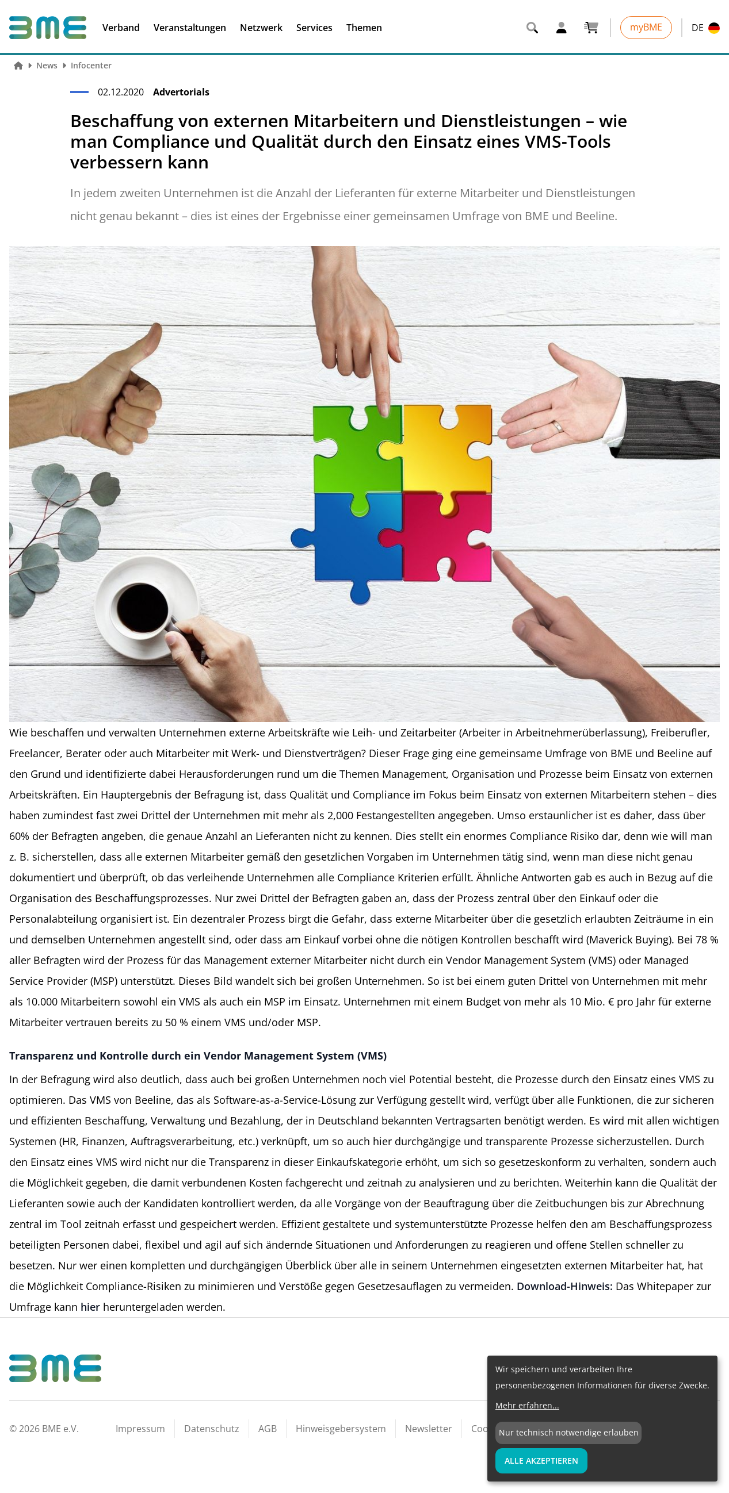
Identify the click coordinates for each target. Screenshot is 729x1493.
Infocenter (91, 65)
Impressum (140, 1428)
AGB (267, 1428)
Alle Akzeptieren (541, 1460)
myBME (646, 27)
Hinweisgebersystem (341, 1428)
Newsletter (428, 1428)
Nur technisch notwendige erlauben (569, 1432)
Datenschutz (211, 1428)
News (47, 65)
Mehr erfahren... (527, 1405)
